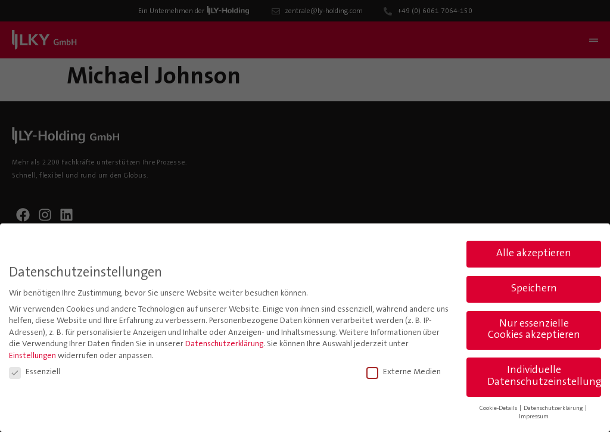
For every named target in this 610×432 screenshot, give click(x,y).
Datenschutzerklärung (224, 344)
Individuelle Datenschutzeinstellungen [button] (544, 376)
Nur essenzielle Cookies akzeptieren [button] (534, 329)
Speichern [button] (534, 287)
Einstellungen (32, 356)
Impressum (534, 416)
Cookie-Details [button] (499, 407)
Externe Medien (403, 371)
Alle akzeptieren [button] (533, 252)
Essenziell (34, 371)
